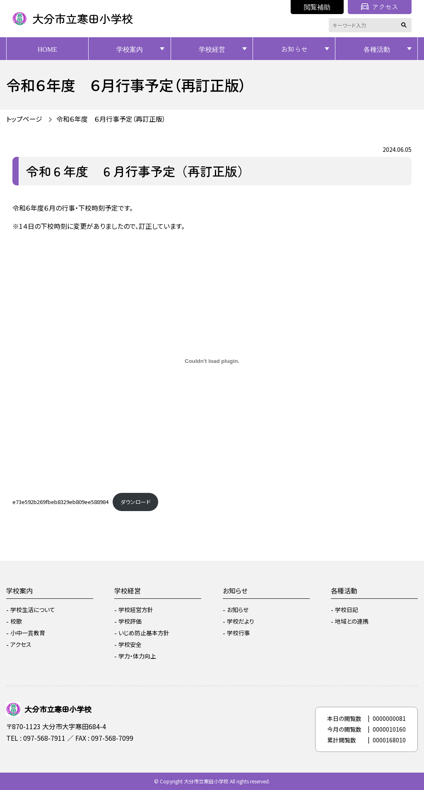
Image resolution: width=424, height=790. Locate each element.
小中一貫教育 (27, 633)
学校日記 (346, 609)
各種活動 (377, 49)
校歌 (16, 621)
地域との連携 (352, 621)
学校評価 (130, 621)
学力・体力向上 (137, 656)
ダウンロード (135, 502)
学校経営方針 (135, 609)
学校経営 (212, 49)
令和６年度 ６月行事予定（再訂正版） (111, 119)
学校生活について (32, 609)
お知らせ (294, 49)
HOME (47, 49)
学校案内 (129, 49)
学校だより (240, 621)
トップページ (24, 119)
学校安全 (130, 644)
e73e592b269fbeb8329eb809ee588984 (60, 502)
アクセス (379, 7)
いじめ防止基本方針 (143, 633)
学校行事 (238, 633)
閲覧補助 (317, 7)
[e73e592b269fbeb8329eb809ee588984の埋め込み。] (212, 361)
